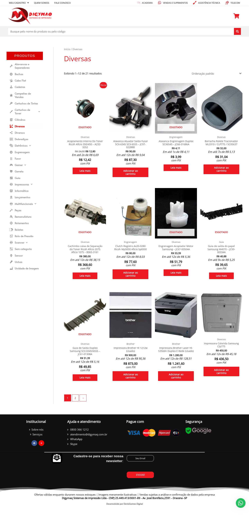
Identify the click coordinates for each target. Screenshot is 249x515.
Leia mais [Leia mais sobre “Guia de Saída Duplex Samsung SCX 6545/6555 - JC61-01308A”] (85, 382)
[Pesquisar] (237, 31)
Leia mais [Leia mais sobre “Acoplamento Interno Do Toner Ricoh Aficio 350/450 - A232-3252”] (85, 172)
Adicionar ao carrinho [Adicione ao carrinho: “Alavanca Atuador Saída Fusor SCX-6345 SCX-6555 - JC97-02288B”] (130, 173)
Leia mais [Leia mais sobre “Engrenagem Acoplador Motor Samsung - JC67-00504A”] (176, 275)
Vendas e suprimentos (175, 2)
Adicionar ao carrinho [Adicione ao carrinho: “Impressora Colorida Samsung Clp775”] (221, 375)
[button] (24, 111)
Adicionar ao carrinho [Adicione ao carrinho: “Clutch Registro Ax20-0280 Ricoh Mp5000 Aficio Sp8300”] (130, 277)
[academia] (138, 3)
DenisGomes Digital (133, 512)
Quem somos (41, 2)
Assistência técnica (209, 2)
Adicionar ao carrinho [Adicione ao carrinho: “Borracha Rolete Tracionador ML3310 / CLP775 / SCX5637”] (221, 170)
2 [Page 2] (75, 406)
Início (67, 49)
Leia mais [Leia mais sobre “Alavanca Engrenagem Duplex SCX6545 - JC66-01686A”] (176, 168)
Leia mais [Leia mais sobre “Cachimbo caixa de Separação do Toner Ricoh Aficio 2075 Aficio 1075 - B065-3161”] (85, 278)
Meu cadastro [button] (19, 2)
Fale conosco (62, 2)
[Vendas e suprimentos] (159, 3)
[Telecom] (227, 3)
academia (147, 2)
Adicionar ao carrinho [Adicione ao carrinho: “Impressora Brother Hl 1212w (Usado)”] (130, 380)
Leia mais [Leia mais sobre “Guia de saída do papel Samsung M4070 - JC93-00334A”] (221, 278)
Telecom (235, 2)
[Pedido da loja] (216, 73)
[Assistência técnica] (194, 3)
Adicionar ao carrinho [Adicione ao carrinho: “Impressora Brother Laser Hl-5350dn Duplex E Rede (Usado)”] (176, 383)
